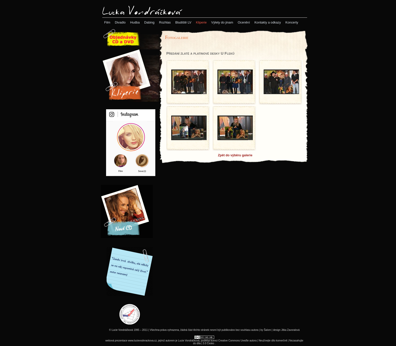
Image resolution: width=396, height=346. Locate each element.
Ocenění (244, 22)
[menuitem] (107, 22)
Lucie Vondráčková (189, 340)
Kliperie (201, 22)
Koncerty (291, 22)
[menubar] (201, 22)
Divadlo (120, 22)
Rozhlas (165, 22)
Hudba (135, 22)
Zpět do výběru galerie (235, 155)
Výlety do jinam (222, 22)
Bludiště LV (183, 22)
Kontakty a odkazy (268, 22)
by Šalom (265, 330)
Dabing (149, 22)
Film (107, 22)
